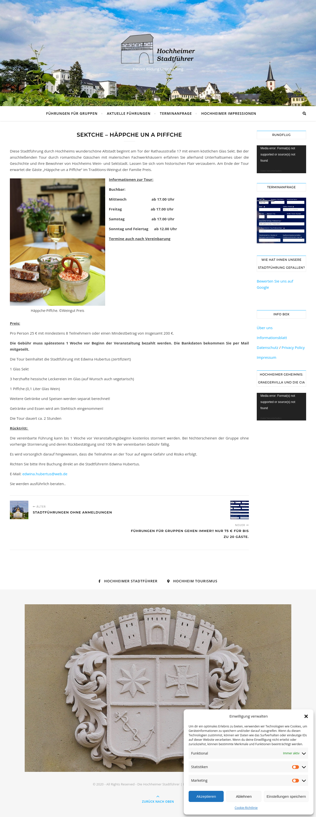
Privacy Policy (293, 347)
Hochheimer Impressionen (228, 113)
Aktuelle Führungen (129, 113)
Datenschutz (267, 347)
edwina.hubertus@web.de (44, 473)
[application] (281, 159)
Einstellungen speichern (286, 796)
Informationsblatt (272, 337)
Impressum (266, 357)
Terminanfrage (176, 113)
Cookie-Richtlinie (246, 808)
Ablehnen (244, 796)
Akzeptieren (206, 796)
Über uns (265, 327)
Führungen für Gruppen (72, 113)
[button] (306, 716)
